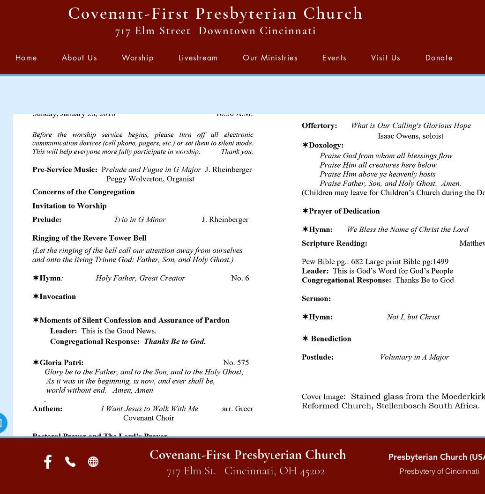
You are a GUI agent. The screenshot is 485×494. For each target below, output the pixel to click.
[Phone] (70, 461)
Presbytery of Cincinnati (439, 471)
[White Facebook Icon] (47, 461)
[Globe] (93, 461)
